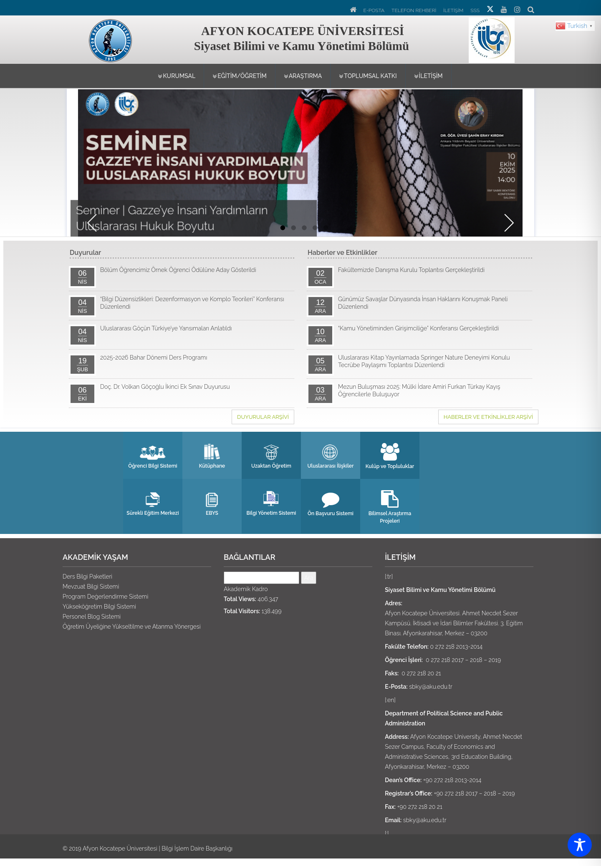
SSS (475, 10)
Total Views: (241, 599)
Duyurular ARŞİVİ (263, 417)
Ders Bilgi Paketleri (87, 576)
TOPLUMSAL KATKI (367, 76)
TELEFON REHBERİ (413, 10)
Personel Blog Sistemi (92, 616)
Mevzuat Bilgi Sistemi (91, 586)
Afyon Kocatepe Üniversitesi (120, 848)
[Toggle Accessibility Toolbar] (580, 845)
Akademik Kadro (246, 589)
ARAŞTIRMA (303, 76)
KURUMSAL (176, 76)
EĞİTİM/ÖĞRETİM (239, 76)
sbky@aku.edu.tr (430, 686)
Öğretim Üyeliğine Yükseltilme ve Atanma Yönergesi (132, 626)
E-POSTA (374, 10)
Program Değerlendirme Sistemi (105, 596)
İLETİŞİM (453, 10)
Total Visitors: (243, 611)
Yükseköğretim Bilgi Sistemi (99, 606)
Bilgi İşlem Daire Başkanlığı (197, 848)
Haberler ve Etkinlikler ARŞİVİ (488, 417)
